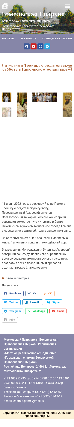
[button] (68, 6)
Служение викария (17, 276)
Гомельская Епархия (33, 14)
